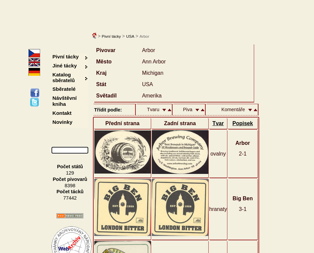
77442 (70, 198)
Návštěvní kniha (65, 101)
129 (70, 173)
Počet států (70, 166)
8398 (70, 185)
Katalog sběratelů (64, 77)
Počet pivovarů (70, 179)
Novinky (63, 122)
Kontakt (62, 113)
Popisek (242, 123)
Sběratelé (64, 89)
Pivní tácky (111, 36)
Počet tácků (70, 191)
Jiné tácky (65, 65)
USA (130, 36)
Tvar (218, 123)
